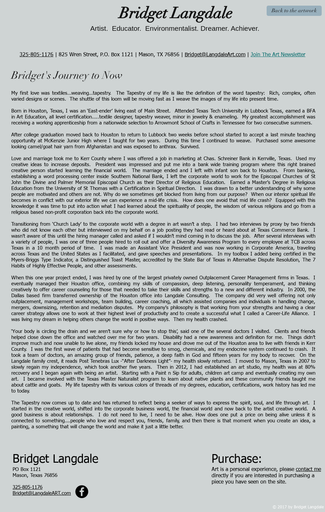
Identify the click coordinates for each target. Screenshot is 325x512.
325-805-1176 (36, 55)
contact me (308, 469)
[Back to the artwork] (294, 11)
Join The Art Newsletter (278, 55)
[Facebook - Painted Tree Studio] (81, 491)
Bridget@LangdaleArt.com (215, 55)
